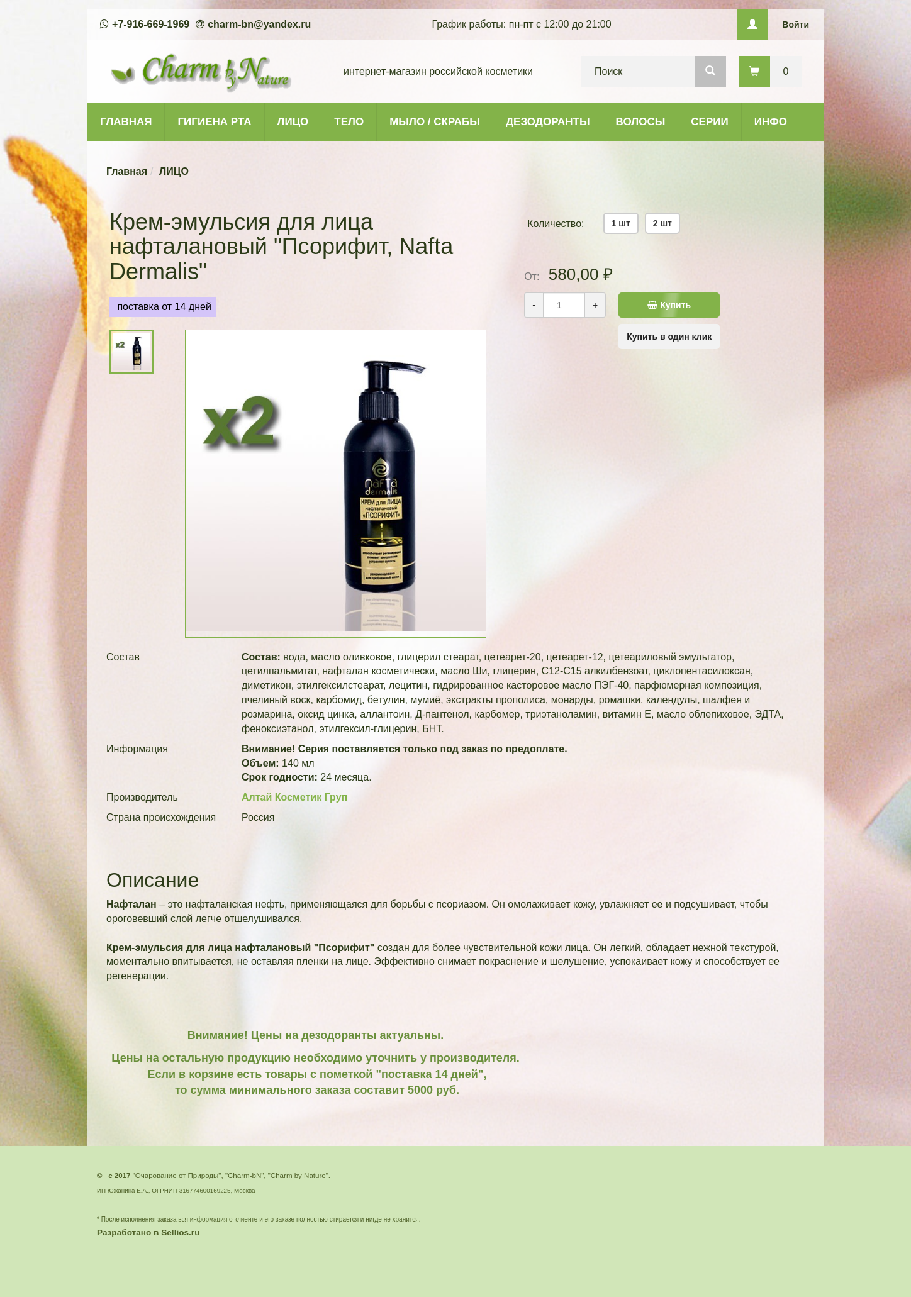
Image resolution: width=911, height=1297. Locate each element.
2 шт (662, 223)
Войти (795, 24)
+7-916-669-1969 (150, 24)
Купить (683, 305)
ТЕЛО (349, 122)
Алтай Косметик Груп (294, 797)
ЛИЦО (293, 122)
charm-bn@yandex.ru (259, 24)
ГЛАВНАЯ (126, 122)
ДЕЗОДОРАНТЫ (548, 122)
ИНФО (770, 122)
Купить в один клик (669, 336)
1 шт (621, 223)
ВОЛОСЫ (641, 122)
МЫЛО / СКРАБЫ (434, 122)
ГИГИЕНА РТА (214, 122)
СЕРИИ (709, 122)
